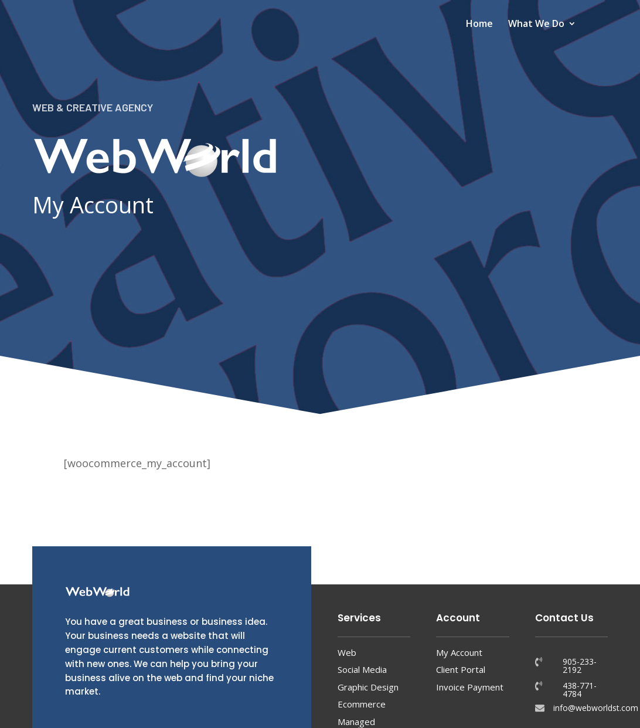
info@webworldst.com (595, 707)
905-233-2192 (580, 665)
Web (347, 652)
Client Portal (460, 669)
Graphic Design (368, 687)
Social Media (362, 669)
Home (479, 24)
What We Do (536, 24)
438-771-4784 (580, 689)
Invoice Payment (469, 687)
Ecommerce (362, 704)
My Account (459, 652)
